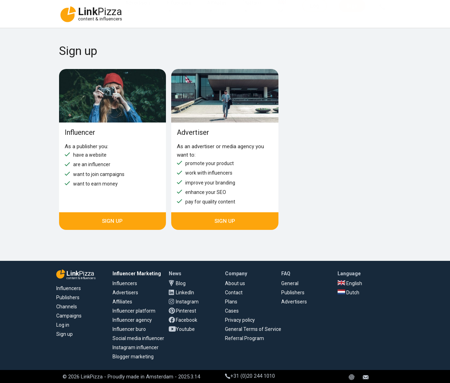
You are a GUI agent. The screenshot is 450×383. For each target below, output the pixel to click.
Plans (231, 301)
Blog (181, 283)
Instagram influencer (135, 347)
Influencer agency (132, 320)
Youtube (185, 329)
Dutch (348, 292)
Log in (62, 325)
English (350, 283)
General (289, 283)
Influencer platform (133, 311)
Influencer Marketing (136, 273)
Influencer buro (129, 329)
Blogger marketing (133, 356)
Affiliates (217, 10)
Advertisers (138, 10)
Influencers (179, 10)
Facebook (186, 320)
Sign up (112, 221)
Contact (234, 292)
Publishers (67, 297)
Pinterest (186, 311)
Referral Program (244, 338)
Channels (66, 306)
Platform (253, 10)
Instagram (187, 301)
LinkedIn (185, 292)
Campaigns (69, 316)
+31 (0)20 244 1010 (250, 376)
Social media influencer (138, 338)
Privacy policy (240, 320)
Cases (232, 311)
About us (235, 283)
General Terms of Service (253, 329)
